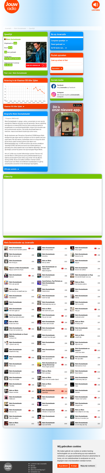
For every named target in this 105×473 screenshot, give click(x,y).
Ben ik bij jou (15, 261)
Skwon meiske (13, 391)
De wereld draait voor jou (84, 276)
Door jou (52, 283)
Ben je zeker (46, 261)
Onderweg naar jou (81, 378)
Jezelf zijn (79, 336)
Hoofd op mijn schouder (16, 316)
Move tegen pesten (49, 365)
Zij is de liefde (48, 423)
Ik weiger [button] (74, 466)
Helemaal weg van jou (49, 303)
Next (102, 12)
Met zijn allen (81, 357)
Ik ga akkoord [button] (63, 466)
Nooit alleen (81, 372)
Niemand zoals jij (15, 372)
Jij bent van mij (15, 343)
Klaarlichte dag (15, 350)
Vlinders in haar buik (48, 411)
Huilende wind (81, 316)
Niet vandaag (46, 372)
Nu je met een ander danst (50, 378)
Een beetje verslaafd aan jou (18, 290)
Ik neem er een (48, 329)
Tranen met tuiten (81, 398)
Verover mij (15, 411)
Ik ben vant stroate (48, 322)
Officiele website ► (11, 169)
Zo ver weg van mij (81, 423)
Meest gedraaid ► (58, 44)
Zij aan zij (13, 423)
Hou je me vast (48, 316)
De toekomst (48, 276)
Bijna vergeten (49, 268)
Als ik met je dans (48, 248)
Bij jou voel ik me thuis (19, 269)
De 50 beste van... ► (59, 48)
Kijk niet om (81, 343)
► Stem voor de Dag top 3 (36, 470)
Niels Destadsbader (20, 28)
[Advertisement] (94, 62)
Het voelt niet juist (48, 309)
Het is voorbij (81, 303)
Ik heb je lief (79, 322)
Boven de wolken (81, 269)
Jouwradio (8, 28)
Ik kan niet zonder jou (16, 329)
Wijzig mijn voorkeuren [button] (87, 466)
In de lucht (81, 329)
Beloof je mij (81, 255)
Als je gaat (81, 248)
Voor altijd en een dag (82, 411)
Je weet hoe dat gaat (48, 336)
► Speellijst (32, 468)
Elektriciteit (48, 290)
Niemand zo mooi (81, 365)
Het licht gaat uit (15, 309)
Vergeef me (81, 404)
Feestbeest (15, 296)
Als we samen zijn (15, 255)
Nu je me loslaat (15, 378)
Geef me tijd (48, 296)
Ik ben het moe (14, 322)
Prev (2, 12)
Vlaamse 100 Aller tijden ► (14, 106)
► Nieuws (31, 466)
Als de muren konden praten (18, 248)
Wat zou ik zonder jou (82, 417)
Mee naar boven (48, 357)
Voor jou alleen (15, 417)
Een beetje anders (81, 283)
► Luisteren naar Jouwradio (37, 464)
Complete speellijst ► (59, 40)
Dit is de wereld (15, 283)
